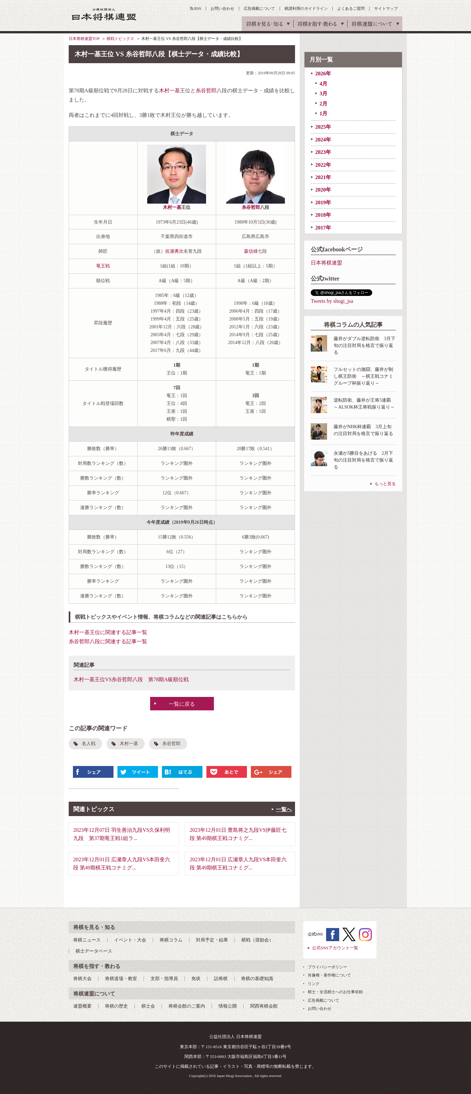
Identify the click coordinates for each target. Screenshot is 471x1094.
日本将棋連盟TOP (84, 38)
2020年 (323, 189)
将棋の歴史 (116, 1006)
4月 (323, 83)
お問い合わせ (222, 8)
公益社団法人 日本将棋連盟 (104, 14)
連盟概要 (82, 1006)
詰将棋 (221, 978)
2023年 (323, 152)
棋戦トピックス (120, 38)
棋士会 (148, 1006)
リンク (314, 983)
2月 (323, 103)
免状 (196, 978)
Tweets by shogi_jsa (332, 301)
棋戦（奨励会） (257, 940)
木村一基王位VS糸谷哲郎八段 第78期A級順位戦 (131, 679)
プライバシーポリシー (327, 967)
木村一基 (169, 90)
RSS (197, 8)
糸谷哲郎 (206, 90)
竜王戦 (103, 266)
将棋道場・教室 (121, 978)
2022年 (323, 165)
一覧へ (284, 809)
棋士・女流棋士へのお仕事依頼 (335, 992)
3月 (323, 93)
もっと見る (385, 483)
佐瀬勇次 (174, 251)
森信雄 (251, 251)
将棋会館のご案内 (186, 1006)
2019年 (323, 202)
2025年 (323, 127)
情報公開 (227, 1006)
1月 (323, 113)
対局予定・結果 (212, 940)
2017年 (323, 227)
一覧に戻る (182, 704)
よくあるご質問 (351, 8)
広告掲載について (259, 8)
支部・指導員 (164, 978)
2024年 (323, 139)
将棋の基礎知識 (257, 978)
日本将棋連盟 (326, 262)
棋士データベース (94, 951)
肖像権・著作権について (329, 975)
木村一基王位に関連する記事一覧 (108, 632)
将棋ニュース (87, 940)
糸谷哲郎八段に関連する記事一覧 (108, 641)
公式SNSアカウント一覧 (335, 947)
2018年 (323, 215)
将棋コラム (171, 940)
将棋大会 (82, 978)
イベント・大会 (130, 940)
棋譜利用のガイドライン (306, 8)
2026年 (323, 73)
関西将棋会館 (264, 1006)
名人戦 (89, 743)
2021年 (323, 177)
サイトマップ (386, 8)
